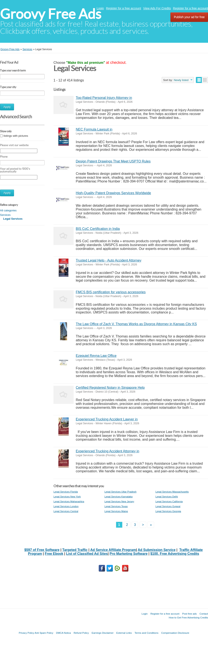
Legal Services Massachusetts (172, 491)
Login (100, 8)
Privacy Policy (26, 632)
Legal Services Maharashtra (68, 501)
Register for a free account (123, 8)
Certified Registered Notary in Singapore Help (110, 387)
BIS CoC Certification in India (98, 229)
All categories (8, 210)
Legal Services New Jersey (119, 501)
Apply (7, 106)
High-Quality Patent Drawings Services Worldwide (113, 193)
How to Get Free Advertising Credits (188, 617)
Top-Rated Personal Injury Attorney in (104, 98)
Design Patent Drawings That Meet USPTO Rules (113, 161)
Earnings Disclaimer (103, 632)
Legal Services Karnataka (118, 496)
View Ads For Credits (157, 8)
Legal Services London (66, 506)
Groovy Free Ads (50, 14)
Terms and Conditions (146, 632)
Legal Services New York (67, 496)
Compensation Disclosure (175, 632)
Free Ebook (54, 553)
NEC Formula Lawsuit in (94, 129)
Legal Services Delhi (166, 496)
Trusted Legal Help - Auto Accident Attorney (108, 260)
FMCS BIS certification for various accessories (111, 292)
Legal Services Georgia (168, 511)
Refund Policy (81, 632)
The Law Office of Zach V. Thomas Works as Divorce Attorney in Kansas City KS (136, 324)
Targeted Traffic (75, 550)
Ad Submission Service (157, 550)
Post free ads (189, 613)
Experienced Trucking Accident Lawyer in (107, 419)
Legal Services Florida (65, 491)
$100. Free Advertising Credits (174, 553)
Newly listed (181, 80)
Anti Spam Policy (44, 632)
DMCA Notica (63, 632)
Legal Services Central (65, 511)
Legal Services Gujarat (167, 506)
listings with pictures (16, 135)
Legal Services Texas (116, 506)
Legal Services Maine (116, 511)
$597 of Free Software (41, 550)
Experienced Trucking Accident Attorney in (107, 451)
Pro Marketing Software (129, 553)
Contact (204, 613)
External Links (124, 632)
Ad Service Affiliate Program (113, 550)
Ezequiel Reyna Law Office (96, 355)
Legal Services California (169, 501)
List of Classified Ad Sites (87, 553)
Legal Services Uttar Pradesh (120, 491)
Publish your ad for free (189, 17)
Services (5, 214)
